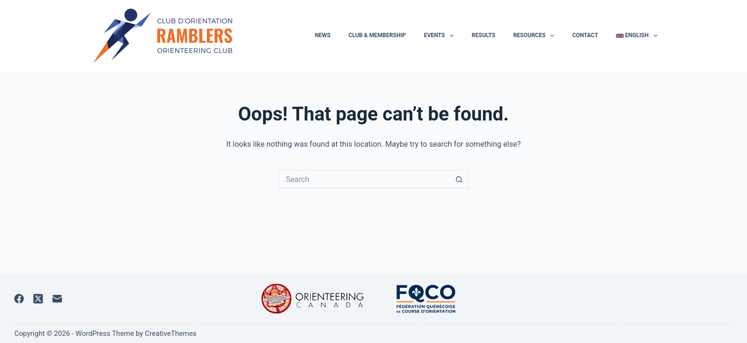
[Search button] (459, 179)
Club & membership (377, 35)
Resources (535, 35)
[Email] (57, 298)
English (636, 35)
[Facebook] (19, 298)
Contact (585, 35)
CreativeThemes (171, 333)
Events (440, 35)
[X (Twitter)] (38, 298)
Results (483, 35)
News (323, 35)
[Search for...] (364, 179)
